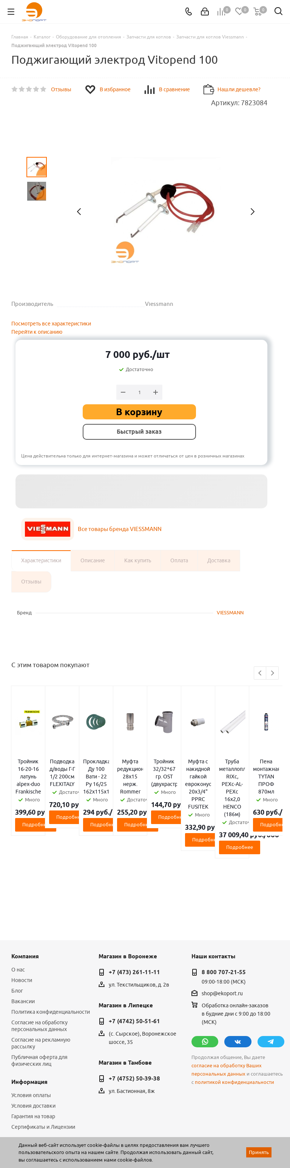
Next (272, 673)
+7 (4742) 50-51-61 (134, 945)
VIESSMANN (230, 612)
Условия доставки (33, 1030)
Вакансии (23, 926)
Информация (29, 1006)
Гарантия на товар (33, 1041)
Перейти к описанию (36, 332)
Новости (21, 905)
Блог (17, 915)
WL (63, 1134)
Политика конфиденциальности (50, 936)
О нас (18, 894)
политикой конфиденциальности (234, 1007)
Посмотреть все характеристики (51, 324)
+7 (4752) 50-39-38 (134, 1003)
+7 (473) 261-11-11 (134, 896)
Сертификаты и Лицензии (43, 1051)
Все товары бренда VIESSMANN (120, 529)
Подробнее (55, 802)
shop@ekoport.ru (222, 918)
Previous (260, 673)
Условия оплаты (31, 1020)
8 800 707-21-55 (224, 896)
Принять (259, 1152)
